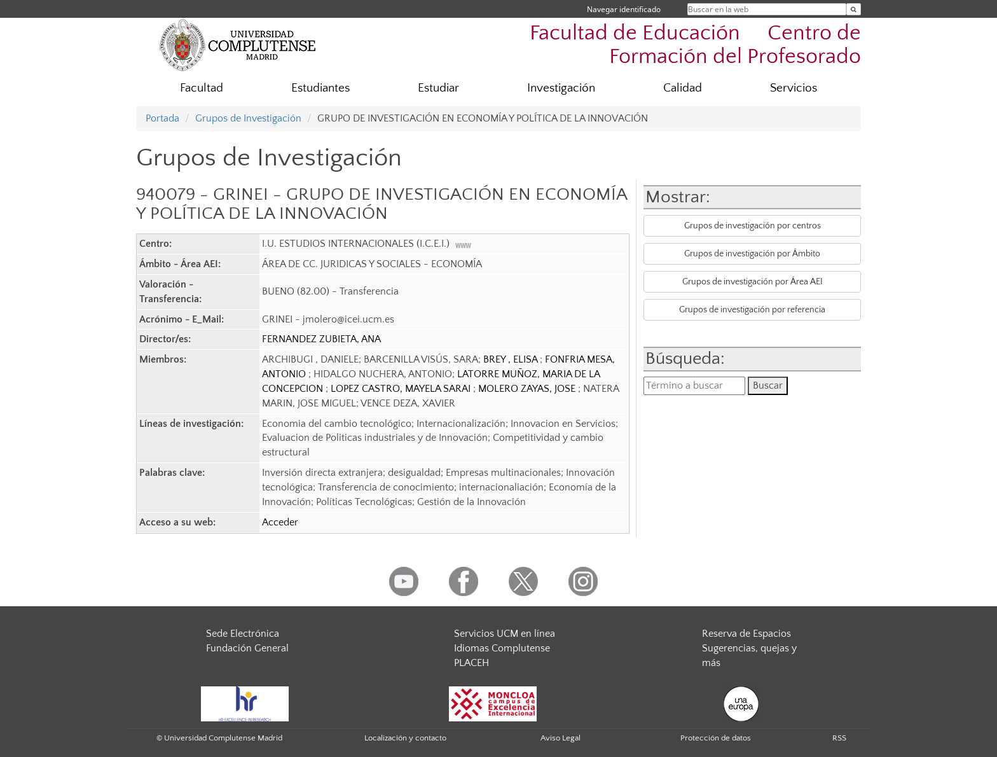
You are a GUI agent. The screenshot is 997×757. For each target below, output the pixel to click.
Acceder (280, 522)
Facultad (201, 88)
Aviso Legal (560, 737)
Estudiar (438, 88)
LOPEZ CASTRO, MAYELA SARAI (402, 388)
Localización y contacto (405, 737)
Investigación (561, 88)
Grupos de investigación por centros (752, 226)
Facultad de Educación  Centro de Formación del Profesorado (695, 45)
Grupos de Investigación (248, 118)
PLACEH (471, 663)
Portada (162, 118)
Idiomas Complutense (502, 648)
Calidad (682, 88)
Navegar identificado (624, 9)
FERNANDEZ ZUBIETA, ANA (321, 339)
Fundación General (247, 648)
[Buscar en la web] (853, 9)
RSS (839, 737)
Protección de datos (715, 737)
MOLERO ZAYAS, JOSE (528, 388)
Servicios (793, 88)
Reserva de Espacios (746, 633)
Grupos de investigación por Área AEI (752, 282)
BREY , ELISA (511, 359)
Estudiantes (320, 88)
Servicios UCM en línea (504, 633)
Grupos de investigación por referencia (752, 310)
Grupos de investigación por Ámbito (752, 254)
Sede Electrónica (242, 633)
